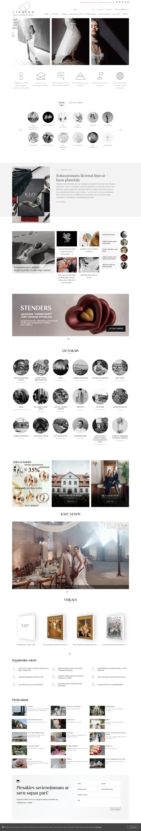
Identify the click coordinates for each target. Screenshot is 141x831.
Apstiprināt (133, 827)
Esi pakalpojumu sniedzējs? (90, 2)
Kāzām (47, 14)
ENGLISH (125, 9)
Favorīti (109, 9)
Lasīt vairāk (98, 827)
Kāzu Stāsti (117, 14)
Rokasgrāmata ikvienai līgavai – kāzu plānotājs (82, 177)
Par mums (112, 2)
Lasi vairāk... (61, 202)
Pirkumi (118, 9)
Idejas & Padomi (105, 14)
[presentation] (89, 810)
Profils (101, 9)
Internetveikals (91, 14)
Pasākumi (64, 14)
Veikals (125, 14)
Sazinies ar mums (103, 2)
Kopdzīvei (55, 14)
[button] (66, 339)
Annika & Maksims (71, 586)
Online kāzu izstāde (76, 14)
